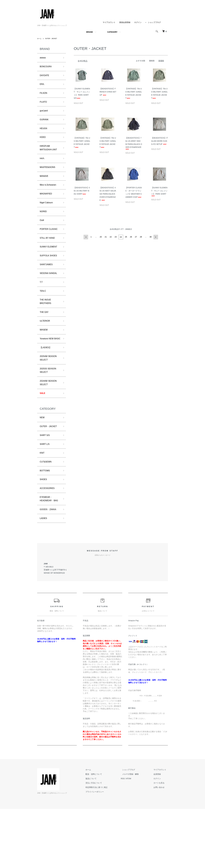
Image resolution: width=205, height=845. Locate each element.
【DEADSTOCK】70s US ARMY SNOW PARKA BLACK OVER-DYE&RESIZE (133, 143)
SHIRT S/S (45, 462)
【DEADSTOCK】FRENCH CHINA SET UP (108, 92)
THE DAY (45, 327)
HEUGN (44, 132)
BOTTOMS (45, 499)
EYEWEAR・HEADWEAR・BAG (48, 531)
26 (131, 237)
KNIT (42, 480)
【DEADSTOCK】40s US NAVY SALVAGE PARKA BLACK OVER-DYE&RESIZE (108, 194)
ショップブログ (154, 22)
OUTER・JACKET (52, 38)
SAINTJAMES (47, 277)
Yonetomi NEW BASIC (48, 357)
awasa (43, 58)
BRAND (89, 32)
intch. (42, 164)
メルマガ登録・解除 (135, 810)
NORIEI (44, 221)
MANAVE (45, 183)
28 (141, 237)
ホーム (39, 38)
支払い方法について (101, 819)
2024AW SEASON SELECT (49, 407)
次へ (155, 237)
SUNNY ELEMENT (50, 258)
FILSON (44, 95)
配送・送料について (101, 810)
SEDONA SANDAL (50, 286)
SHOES (44, 508)
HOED (43, 142)
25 (126, 237)
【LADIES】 (46, 369)
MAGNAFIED (47, 202)
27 (136, 237)
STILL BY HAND (48, 249)
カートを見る (160, 819)
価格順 (152, 61)
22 (111, 237)
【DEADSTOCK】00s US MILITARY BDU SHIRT (82, 191)
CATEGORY (112, 32)
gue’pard (44, 114)
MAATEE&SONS (49, 174)
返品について (98, 815)
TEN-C (43, 305)
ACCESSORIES (48, 518)
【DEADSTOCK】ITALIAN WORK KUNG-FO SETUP (159, 141)
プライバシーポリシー (102, 828)
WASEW (44, 346)
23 (116, 237)
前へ (86, 237)
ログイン (138, 22)
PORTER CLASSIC (50, 239)
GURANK (45, 123)
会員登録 (158, 810)
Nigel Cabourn (47, 211)
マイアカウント (109, 22)
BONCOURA (46, 67)
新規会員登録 (124, 22)
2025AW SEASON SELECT (49, 380)
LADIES (44, 554)
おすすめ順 (140, 61)
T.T (41, 295)
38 (150, 237)
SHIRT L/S (45, 471)
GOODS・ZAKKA (49, 544)
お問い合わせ (160, 823)
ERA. (42, 86)
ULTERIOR (46, 337)
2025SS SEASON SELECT (49, 394)
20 (101, 237)
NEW (42, 443)
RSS (129, 815)
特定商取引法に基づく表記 (104, 823)
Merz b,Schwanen (49, 193)
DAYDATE (45, 76)
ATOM (134, 815)
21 (106, 237)
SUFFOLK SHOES (49, 267)
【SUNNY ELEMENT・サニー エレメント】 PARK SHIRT (159, 191)
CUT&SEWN (46, 490)
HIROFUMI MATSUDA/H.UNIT (50, 153)
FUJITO (44, 104)
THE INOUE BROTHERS (46, 316)
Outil (42, 230)
